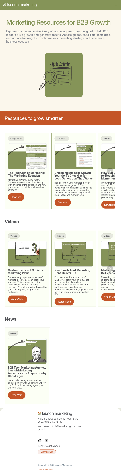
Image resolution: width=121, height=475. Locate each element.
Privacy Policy (45, 469)
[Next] (110, 171)
